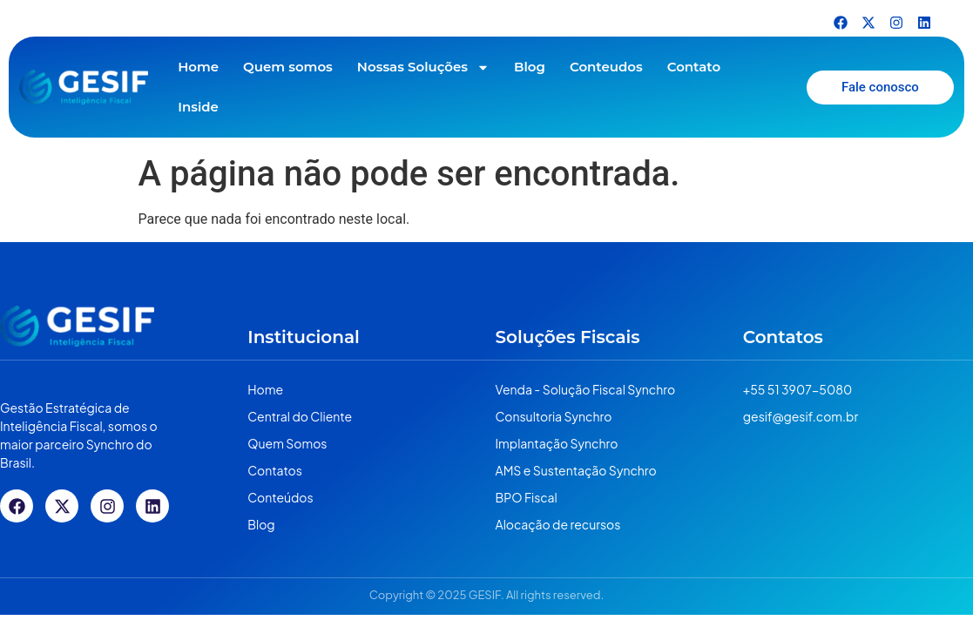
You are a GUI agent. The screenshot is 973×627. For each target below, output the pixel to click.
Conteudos (606, 66)
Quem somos (288, 66)
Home (198, 66)
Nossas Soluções (423, 67)
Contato (693, 66)
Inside (198, 106)
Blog (529, 66)
